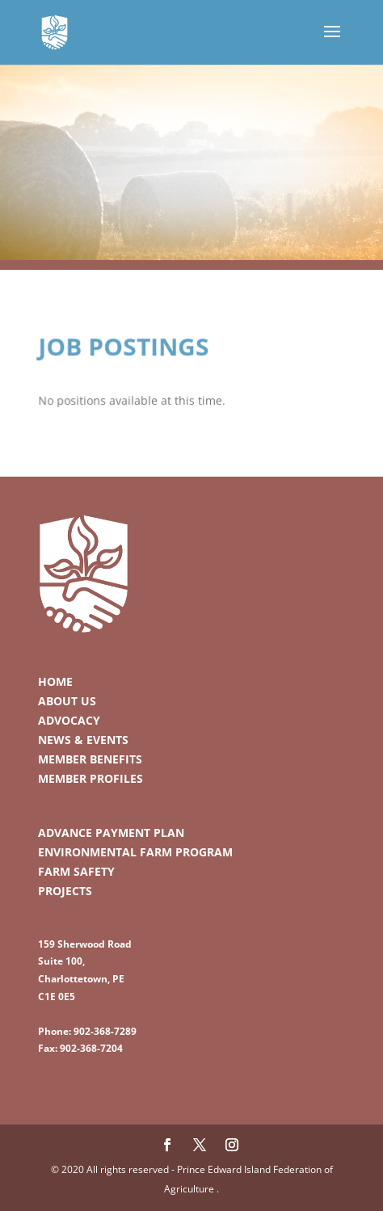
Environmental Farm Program (135, 852)
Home (55, 681)
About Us (67, 701)
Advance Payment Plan (111, 832)
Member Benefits (90, 759)
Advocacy (69, 720)
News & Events (83, 739)
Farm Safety (76, 871)
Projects (65, 890)
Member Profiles (90, 778)
